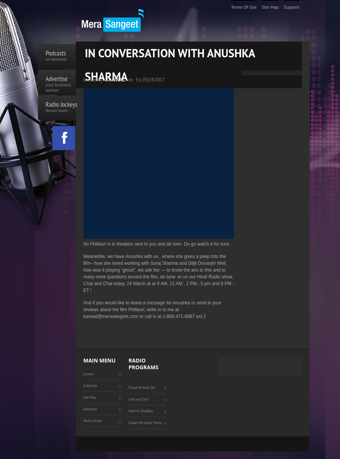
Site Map (270, 7)
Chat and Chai (139, 399)
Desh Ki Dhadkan (141, 411)
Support (291, 7)
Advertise (60, 82)
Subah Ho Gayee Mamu (145, 423)
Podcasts (60, 56)
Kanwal (116, 80)
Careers (88, 374)
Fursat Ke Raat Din (142, 387)
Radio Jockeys (60, 107)
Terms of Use (244, 7)
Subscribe (90, 386)
